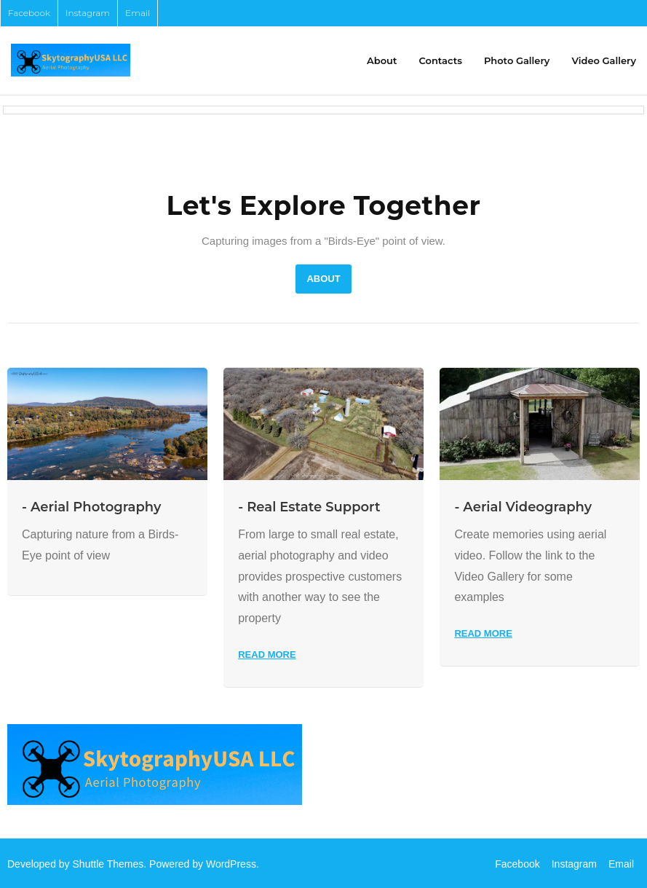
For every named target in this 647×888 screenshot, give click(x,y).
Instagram (88, 12)
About (323, 278)
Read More (266, 654)
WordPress (231, 864)
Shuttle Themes (108, 864)
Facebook (29, 12)
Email (137, 12)
